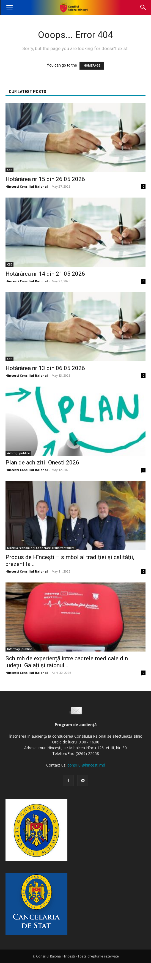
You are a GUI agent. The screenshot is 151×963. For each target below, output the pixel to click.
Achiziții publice (18, 453)
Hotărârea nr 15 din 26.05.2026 (45, 179)
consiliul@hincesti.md (86, 765)
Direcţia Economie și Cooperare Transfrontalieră (40, 548)
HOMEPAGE (92, 65)
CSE (9, 170)
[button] (9, 7)
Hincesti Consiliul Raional (27, 186)
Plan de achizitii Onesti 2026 (42, 462)
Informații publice (19, 649)
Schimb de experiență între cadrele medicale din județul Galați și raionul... (67, 662)
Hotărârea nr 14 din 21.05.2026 (45, 273)
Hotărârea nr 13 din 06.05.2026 (45, 368)
